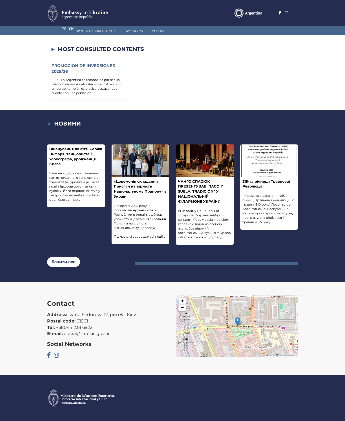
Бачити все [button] (63, 261)
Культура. (111, 31)
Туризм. (134, 31)
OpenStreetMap (282, 356)
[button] (237, 321)
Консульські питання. (75, 31)
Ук (295, 13)
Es (286, 13)
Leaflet (269, 356)
